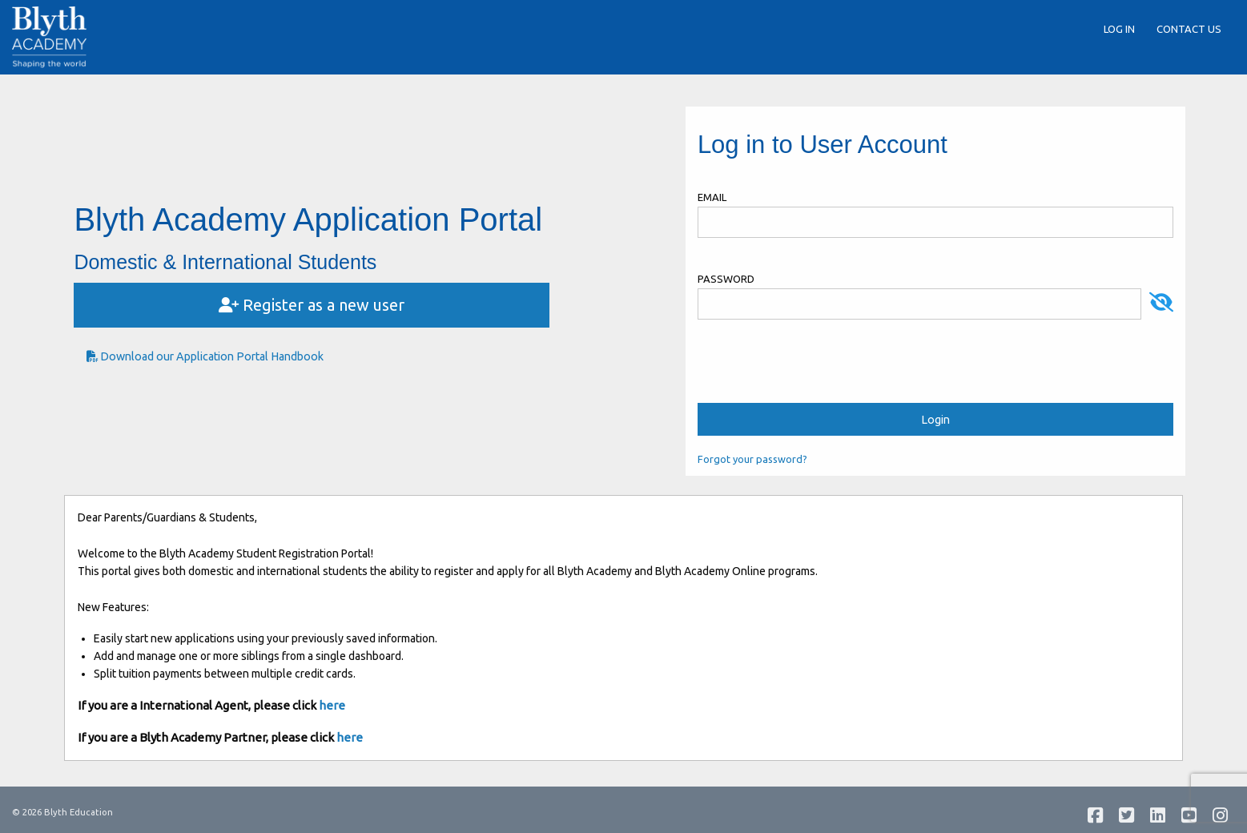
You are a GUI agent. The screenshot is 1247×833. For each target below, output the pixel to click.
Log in (1119, 28)
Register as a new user (311, 305)
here (332, 705)
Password (726, 278)
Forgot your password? (752, 459)
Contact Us (1188, 28)
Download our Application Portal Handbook (205, 356)
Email (712, 197)
